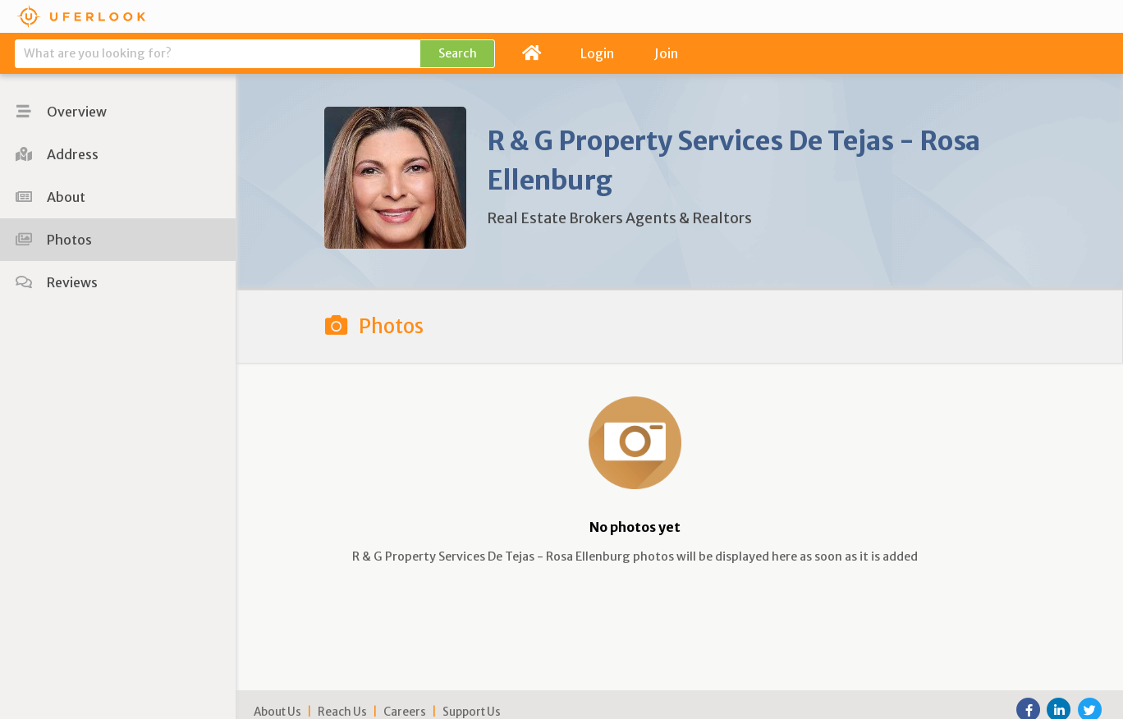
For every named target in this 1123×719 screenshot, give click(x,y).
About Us (277, 712)
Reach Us (342, 712)
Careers (404, 712)
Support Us (471, 712)
